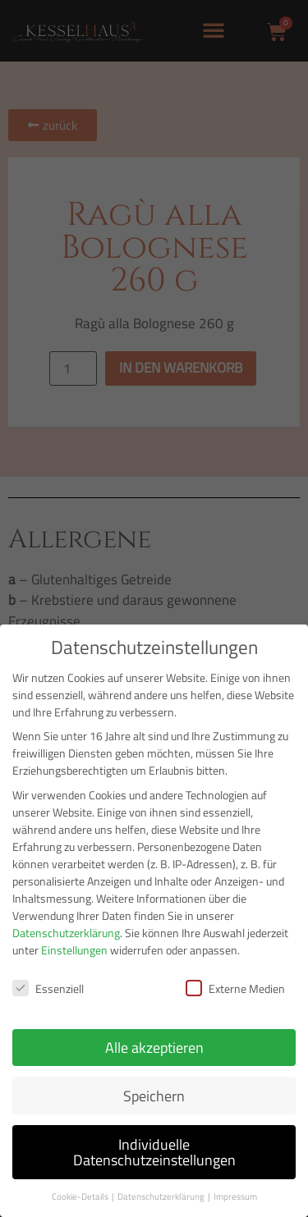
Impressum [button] (235, 1196)
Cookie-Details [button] (81, 1196)
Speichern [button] (154, 1096)
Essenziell (48, 988)
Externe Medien (235, 988)
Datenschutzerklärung (66, 932)
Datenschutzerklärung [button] (161, 1196)
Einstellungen (74, 950)
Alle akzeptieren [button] (154, 1047)
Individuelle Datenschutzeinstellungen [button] (154, 1152)
